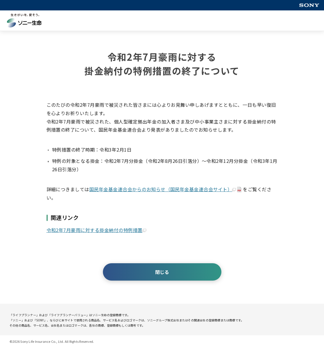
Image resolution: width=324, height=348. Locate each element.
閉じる (162, 271)
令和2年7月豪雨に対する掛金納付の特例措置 (96, 230)
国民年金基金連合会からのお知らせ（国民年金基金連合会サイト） (162, 189)
